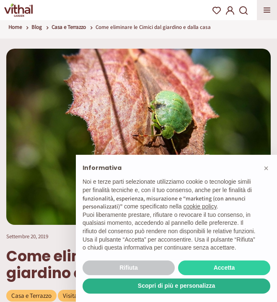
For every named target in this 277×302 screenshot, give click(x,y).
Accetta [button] (224, 267)
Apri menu (267, 10)
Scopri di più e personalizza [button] (176, 285)
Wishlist (217, 10)
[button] (266, 168)
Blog (36, 27)
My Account (230, 10)
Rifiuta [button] (128, 267)
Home (15, 27)
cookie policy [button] (200, 206)
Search (243, 10)
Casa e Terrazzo (69, 27)
